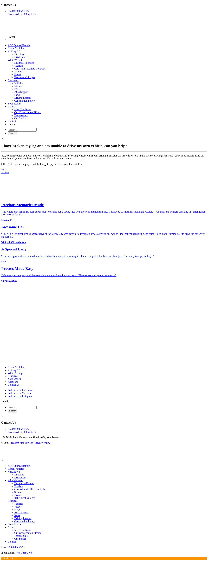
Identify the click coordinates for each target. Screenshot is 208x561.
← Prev (5, 172)
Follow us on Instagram (20, 396)
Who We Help (15, 59)
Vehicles (18, 83)
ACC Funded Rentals (19, 45)
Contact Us (14, 384)
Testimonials (21, 115)
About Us (13, 381)
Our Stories (20, 118)
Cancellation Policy (24, 100)
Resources (13, 80)
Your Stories (14, 103)
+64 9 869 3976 (24, 552)
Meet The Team (22, 109)
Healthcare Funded (24, 62)
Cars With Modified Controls (29, 68)
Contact (12, 121)
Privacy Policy (42, 442)
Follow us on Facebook (20, 390)
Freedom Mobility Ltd (21, 442)
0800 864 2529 (16, 547)
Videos (17, 86)
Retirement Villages (24, 77)
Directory (19, 54)
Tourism (18, 65)
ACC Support (21, 92)
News (17, 94)
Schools (18, 71)
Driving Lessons (22, 97)
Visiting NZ (14, 51)
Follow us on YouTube (19, 393)
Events (17, 74)
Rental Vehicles (16, 48)
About (11, 106)
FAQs (17, 89)
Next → (5, 169)
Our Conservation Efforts (27, 112)
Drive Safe (20, 57)
